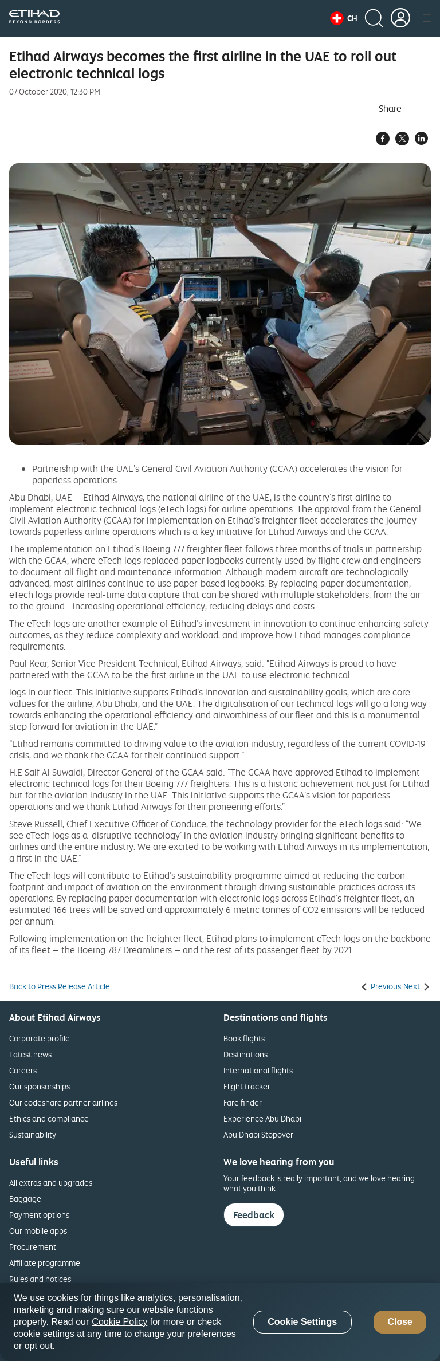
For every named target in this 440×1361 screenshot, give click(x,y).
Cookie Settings (302, 1322)
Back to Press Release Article (59, 986)
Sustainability (32, 1134)
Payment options (39, 1214)
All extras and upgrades (50, 1182)
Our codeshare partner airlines (63, 1102)
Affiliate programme (44, 1262)
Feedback (253, 1215)
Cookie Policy (119, 1322)
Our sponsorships (39, 1086)
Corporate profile (39, 1038)
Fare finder (242, 1102)
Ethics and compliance (49, 1118)
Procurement (32, 1246)
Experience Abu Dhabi (262, 1118)
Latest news (30, 1054)
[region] (220, 1322)
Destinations (245, 1054)
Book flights (244, 1038)
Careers (23, 1070)
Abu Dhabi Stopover (258, 1134)
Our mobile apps (38, 1230)
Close (399, 1322)
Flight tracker (246, 1086)
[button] (344, 18)
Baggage (25, 1198)
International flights (258, 1070)
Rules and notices (40, 1278)
